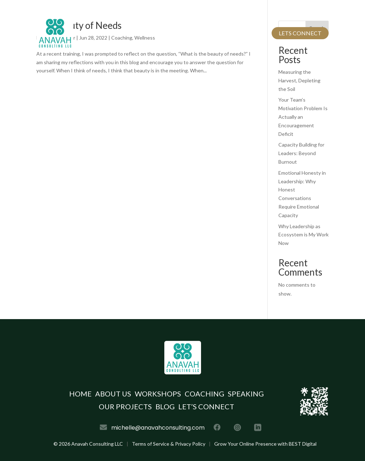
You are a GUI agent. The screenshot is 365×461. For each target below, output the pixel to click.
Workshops (158, 393)
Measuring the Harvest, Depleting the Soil (299, 80)
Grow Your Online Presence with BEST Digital (265, 444)
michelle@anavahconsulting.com (163, 11)
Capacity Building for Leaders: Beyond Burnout (301, 153)
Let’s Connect (206, 406)
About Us (136, 33)
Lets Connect (300, 33)
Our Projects (220, 33)
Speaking (246, 393)
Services (171, 33)
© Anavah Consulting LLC (88, 444)
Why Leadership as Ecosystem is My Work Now (303, 234)
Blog (256, 33)
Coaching (204, 393)
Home (105, 33)
